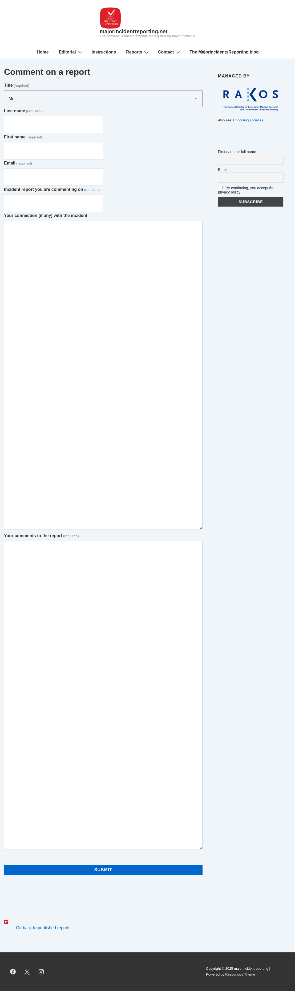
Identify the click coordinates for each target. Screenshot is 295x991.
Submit (103, 869)
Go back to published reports (42, 928)
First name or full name (237, 152)
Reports (138, 52)
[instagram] (41, 971)
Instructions (104, 52)
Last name (23, 111)
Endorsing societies (248, 120)
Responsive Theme (240, 974)
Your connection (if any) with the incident (45, 215)
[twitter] (27, 971)
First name (23, 137)
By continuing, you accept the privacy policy (246, 190)
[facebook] (13, 971)
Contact (170, 52)
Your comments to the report (41, 535)
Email (18, 163)
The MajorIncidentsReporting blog (224, 52)
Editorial (71, 52)
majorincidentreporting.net (133, 31)
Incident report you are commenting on (52, 189)
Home (43, 52)
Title (16, 85)
